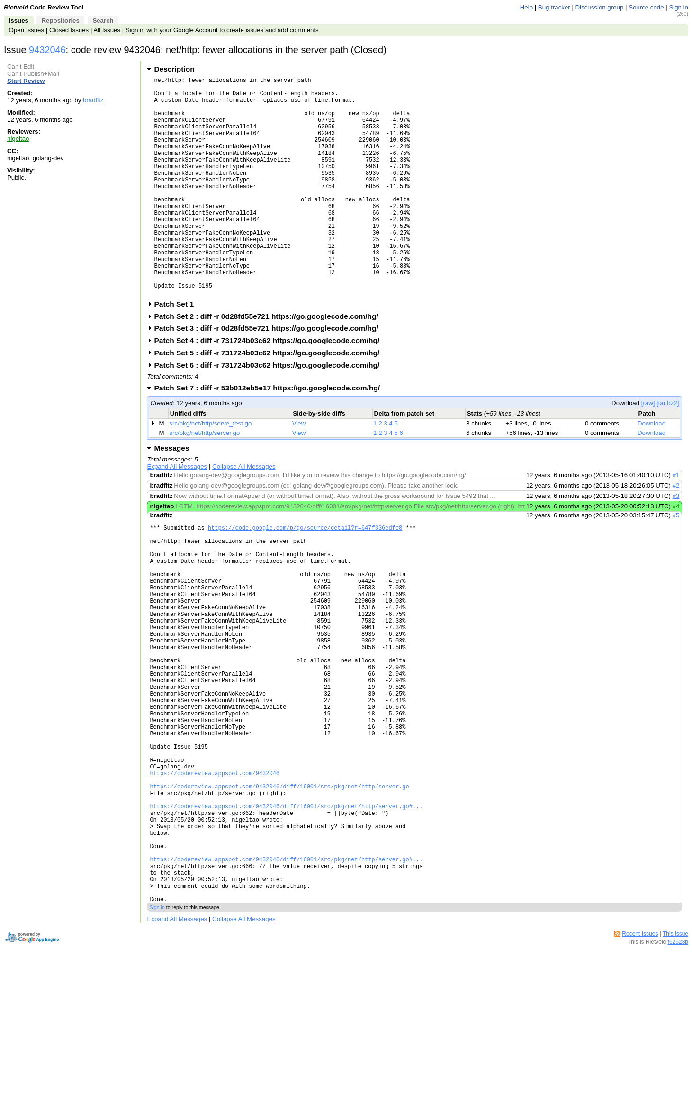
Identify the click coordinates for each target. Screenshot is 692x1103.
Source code (646, 7)
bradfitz (93, 100)
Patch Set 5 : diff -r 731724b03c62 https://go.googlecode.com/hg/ (270, 400)
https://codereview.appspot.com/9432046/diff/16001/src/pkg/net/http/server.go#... (286, 914)
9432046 (47, 50)
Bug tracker (554, 7)
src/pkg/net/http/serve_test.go (210, 470)
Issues (18, 20)
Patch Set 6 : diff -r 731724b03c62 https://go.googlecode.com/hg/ (270, 412)
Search (102, 20)
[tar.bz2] (667, 449)
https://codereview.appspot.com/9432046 (214, 874)
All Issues (106, 30)
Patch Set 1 (177, 351)
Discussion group (599, 7)
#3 (676, 542)
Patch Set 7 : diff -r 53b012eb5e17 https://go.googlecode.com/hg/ (270, 435)
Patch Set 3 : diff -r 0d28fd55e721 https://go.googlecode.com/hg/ (269, 375)
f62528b (678, 1070)
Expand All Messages (177, 513)
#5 (676, 562)
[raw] (648, 449)
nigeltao (18, 138)
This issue (675, 1061)
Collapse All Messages (243, 513)
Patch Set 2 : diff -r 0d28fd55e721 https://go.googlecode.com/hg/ (269, 363)
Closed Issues (69, 30)
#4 (676, 553)
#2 (676, 532)
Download (651, 470)
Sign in (678, 7)
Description (174, 69)
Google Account (195, 30)
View (299, 470)
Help (526, 7)
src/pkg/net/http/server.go (204, 479)
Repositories (60, 20)
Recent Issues (640, 1061)
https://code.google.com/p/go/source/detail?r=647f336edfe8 (305, 576)
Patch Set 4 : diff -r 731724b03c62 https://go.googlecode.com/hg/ (270, 387)
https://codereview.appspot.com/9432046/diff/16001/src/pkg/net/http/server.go (279, 890)
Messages (171, 495)
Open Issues (26, 30)
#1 (676, 521)
